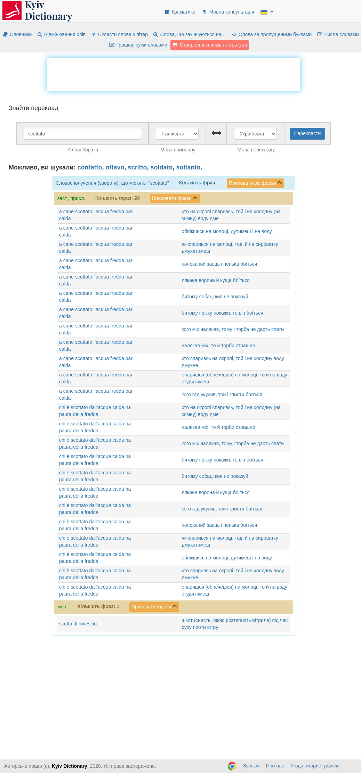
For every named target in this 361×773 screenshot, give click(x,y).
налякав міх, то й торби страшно (218, 345)
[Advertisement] (173, 73)
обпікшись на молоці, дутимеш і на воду (227, 231)
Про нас (275, 765)
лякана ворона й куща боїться (216, 280)
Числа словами (337, 34)
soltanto (188, 167)
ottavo (115, 167)
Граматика (179, 12)
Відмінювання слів (61, 34)
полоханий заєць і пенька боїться (219, 264)
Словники (17, 34)
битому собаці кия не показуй (215, 296)
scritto (137, 167)
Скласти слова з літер (119, 34)
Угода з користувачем (315, 765)
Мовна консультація (228, 12)
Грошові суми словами (138, 45)
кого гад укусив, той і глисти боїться (222, 394)
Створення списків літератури (209, 45)
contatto (90, 167)
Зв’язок (251, 765)
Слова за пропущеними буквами (271, 34)
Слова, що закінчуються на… (189, 34)
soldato (162, 167)
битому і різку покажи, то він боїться (222, 313)
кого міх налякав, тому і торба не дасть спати (233, 329)
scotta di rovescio (78, 623)
